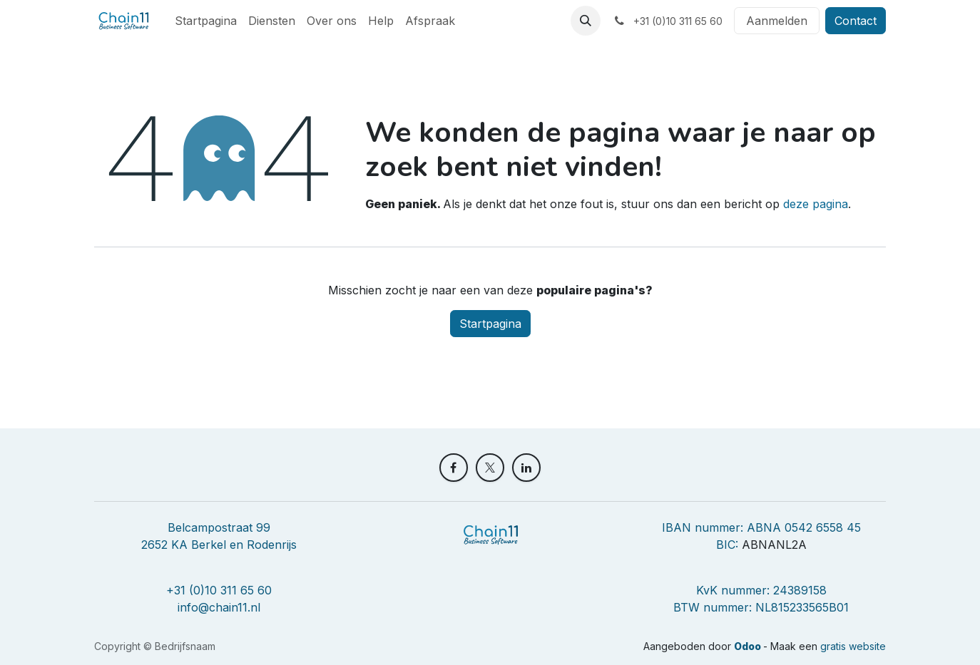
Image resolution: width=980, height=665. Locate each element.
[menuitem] (206, 20)
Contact (855, 21)
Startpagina (490, 323)
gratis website (853, 646)
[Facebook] (453, 467)
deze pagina (815, 204)
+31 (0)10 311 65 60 (219, 590)
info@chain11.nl (219, 607)
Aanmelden (776, 21)
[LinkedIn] (526, 467)
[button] (586, 21)
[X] (490, 467)
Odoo (748, 646)
